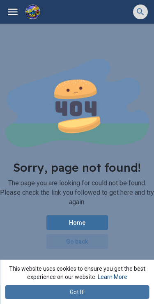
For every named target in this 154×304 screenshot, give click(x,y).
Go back (77, 241)
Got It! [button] (77, 292)
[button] (140, 12)
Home (77, 222)
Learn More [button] (112, 277)
